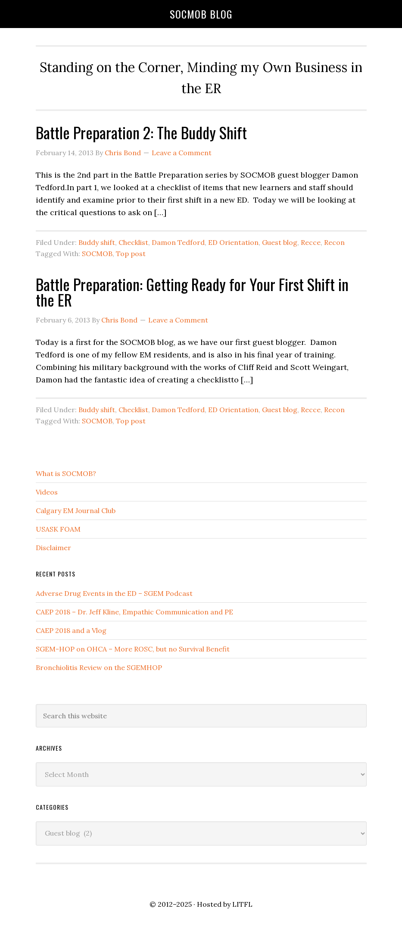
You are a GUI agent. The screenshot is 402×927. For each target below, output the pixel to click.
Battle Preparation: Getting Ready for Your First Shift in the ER (192, 291)
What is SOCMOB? (66, 473)
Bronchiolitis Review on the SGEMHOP (99, 667)
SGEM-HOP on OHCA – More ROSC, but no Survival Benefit (133, 649)
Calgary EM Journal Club (75, 510)
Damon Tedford (178, 242)
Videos (47, 492)
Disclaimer (53, 547)
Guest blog (279, 242)
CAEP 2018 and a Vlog (71, 630)
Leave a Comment (182, 152)
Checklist (133, 242)
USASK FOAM (58, 529)
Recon (334, 242)
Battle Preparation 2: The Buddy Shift (141, 132)
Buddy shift (96, 242)
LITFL (242, 904)
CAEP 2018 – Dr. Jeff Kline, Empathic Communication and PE (134, 612)
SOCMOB (97, 253)
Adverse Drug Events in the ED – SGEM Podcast (114, 593)
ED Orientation (233, 242)
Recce (311, 242)
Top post (131, 253)
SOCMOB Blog (201, 14)
